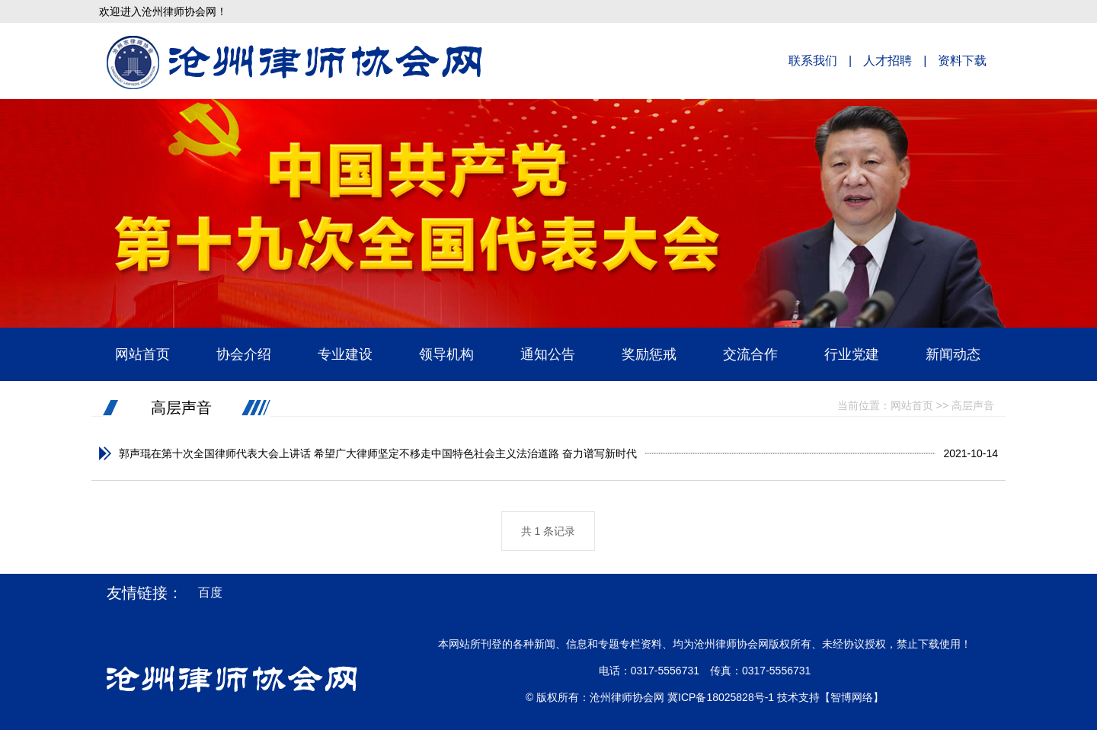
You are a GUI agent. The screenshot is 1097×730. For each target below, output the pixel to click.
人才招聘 (887, 60)
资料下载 (962, 60)
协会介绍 (243, 354)
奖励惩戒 (649, 354)
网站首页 (142, 354)
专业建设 (345, 354)
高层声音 (181, 407)
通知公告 (547, 354)
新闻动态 (953, 354)
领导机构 (446, 354)
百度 (210, 592)
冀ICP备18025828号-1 (720, 697)
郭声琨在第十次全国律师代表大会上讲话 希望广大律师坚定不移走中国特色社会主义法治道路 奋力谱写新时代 (378, 453)
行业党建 (851, 354)
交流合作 (750, 354)
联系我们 (812, 60)
